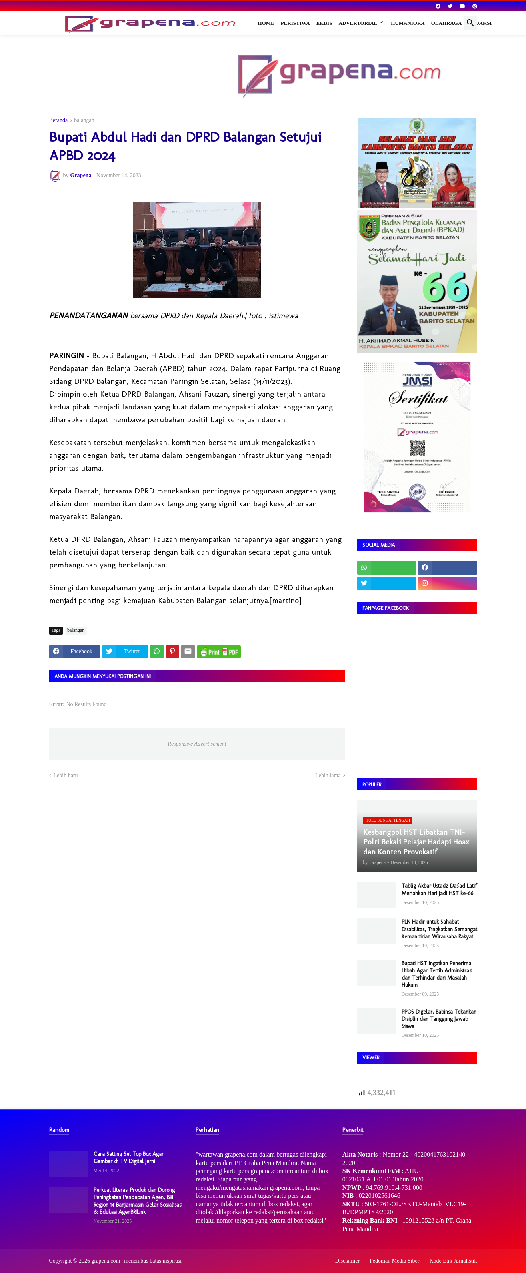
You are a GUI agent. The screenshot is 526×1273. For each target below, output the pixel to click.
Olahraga (446, 23)
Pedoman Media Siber (394, 1261)
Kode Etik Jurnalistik (453, 1261)
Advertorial (357, 23)
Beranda (58, 120)
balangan (84, 120)
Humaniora (408, 23)
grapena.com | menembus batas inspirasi (136, 1261)
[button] (470, 23)
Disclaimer (347, 1261)
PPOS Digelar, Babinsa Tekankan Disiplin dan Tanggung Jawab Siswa (439, 1019)
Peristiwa (295, 23)
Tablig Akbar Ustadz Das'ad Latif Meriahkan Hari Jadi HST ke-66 (439, 889)
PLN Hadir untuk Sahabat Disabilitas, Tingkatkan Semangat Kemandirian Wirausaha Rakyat (439, 929)
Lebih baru (66, 775)
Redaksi (480, 23)
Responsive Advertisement (197, 744)
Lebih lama (327, 775)
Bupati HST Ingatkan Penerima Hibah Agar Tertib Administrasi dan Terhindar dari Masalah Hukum (437, 974)
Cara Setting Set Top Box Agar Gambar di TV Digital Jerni (129, 1158)
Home (266, 23)
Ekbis (324, 23)
